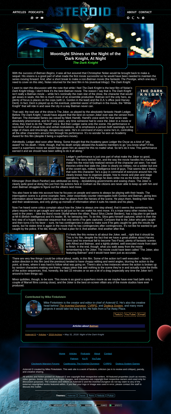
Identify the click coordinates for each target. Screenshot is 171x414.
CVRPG (92, 305)
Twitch (118, 314)
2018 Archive (55, 334)
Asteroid (71, 395)
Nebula (100, 395)
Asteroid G (30, 334)
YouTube (130, 314)
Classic (82, 395)
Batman (94, 326)
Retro (91, 395)
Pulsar (110, 395)
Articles (42, 334)
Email (141, 314)
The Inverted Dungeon (72, 305)
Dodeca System (113, 305)
